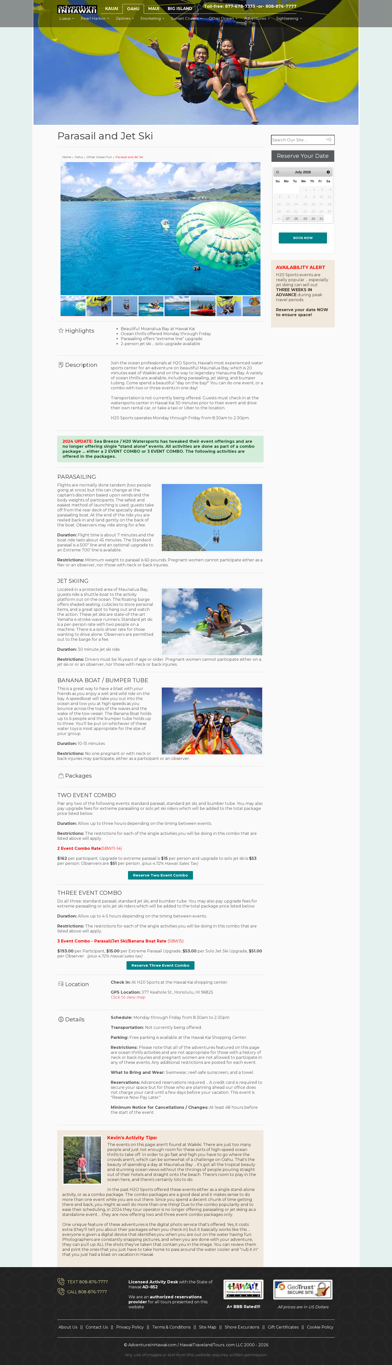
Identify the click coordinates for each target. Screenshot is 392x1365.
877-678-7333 (240, 6)
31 (321, 219)
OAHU (133, 8)
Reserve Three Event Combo (161, 965)
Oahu (78, 157)
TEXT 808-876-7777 (87, 1282)
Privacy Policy (130, 1327)
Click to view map (128, 997)
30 (313, 219)
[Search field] (303, 140)
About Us (67, 1327)
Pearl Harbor (96, 18)
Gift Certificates (283, 1327)
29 (305, 219)
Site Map (207, 1327)
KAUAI (111, 8)
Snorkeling (153, 18)
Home (66, 157)
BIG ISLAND (180, 8)
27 (288, 219)
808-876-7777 (281, 6)
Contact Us (97, 1327)
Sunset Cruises (187, 18)
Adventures (257, 18)
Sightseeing (290, 18)
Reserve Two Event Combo (160, 875)
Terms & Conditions (171, 1327)
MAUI (153, 8)
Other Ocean (224, 18)
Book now (303, 238)
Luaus (67, 18)
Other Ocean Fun (99, 157)
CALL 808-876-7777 (87, 1292)
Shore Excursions (242, 1327)
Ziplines (126, 18)
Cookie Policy (320, 1327)
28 (296, 219)
